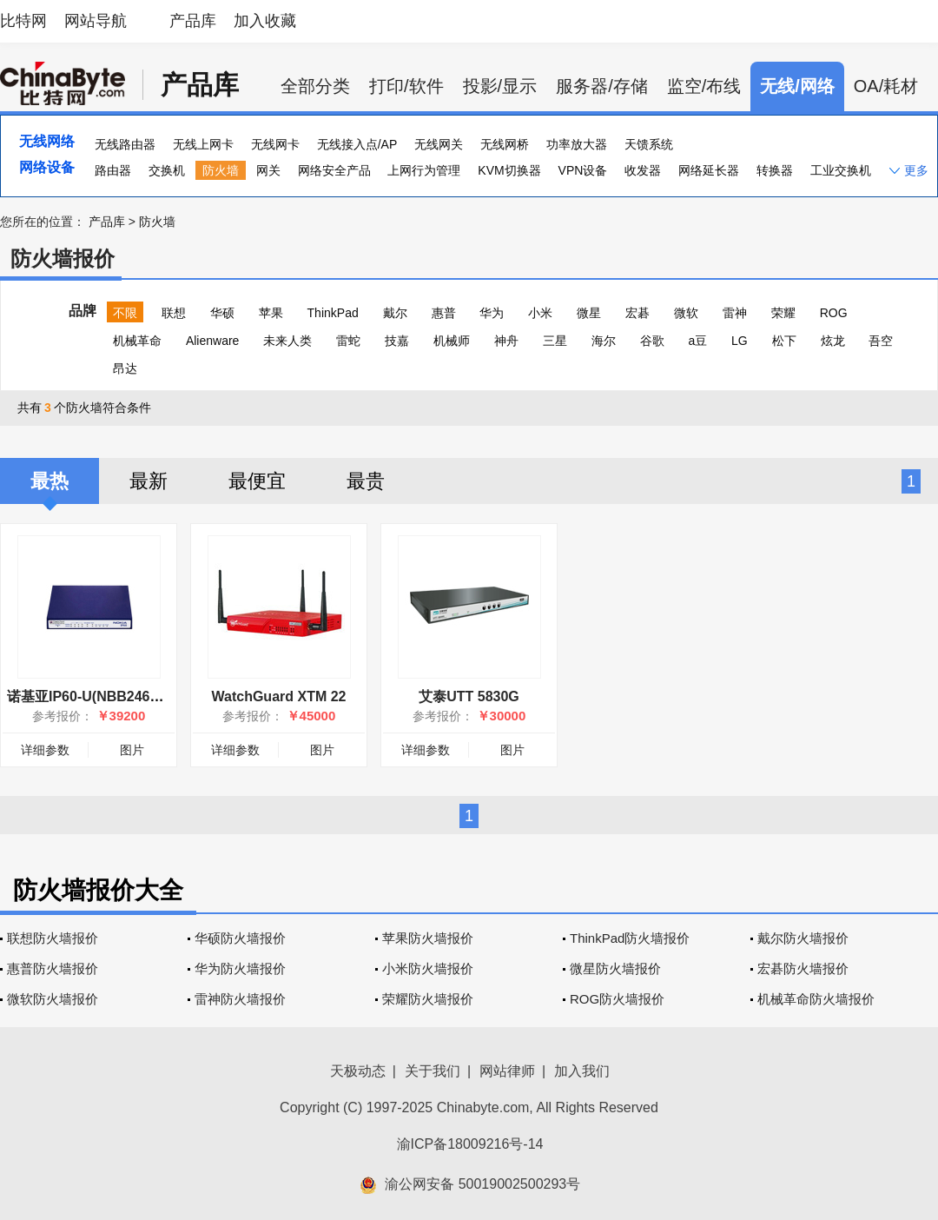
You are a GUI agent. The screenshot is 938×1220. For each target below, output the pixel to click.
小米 (540, 313)
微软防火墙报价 (52, 998)
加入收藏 (265, 21)
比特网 (23, 21)
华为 (491, 313)
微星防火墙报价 (615, 968)
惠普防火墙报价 (52, 968)
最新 (148, 481)
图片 (132, 750)
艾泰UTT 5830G (469, 696)
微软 (686, 313)
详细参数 (45, 750)
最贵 (366, 481)
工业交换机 (840, 170)
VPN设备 (583, 170)
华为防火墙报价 (240, 968)
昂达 (125, 368)
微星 (589, 313)
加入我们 (582, 1071)
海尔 (603, 341)
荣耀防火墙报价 (427, 998)
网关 (268, 170)
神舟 (506, 341)
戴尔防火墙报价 (803, 938)
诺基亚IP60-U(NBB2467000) (96, 696)
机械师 (451, 341)
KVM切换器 (509, 170)
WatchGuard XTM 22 (279, 696)
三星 (555, 341)
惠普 (444, 313)
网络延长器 (708, 170)
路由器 (113, 170)
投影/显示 (500, 86)
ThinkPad (333, 313)
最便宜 (257, 481)
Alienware (212, 341)
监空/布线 (704, 86)
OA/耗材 (886, 86)
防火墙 (220, 170)
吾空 (881, 341)
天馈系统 (648, 144)
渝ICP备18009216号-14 (470, 1144)
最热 (49, 481)
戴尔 (395, 313)
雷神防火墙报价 (240, 998)
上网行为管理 (423, 170)
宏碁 (637, 313)
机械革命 (137, 341)
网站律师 (507, 1071)
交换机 (167, 170)
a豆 (697, 341)
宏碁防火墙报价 (803, 968)
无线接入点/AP (357, 144)
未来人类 (287, 341)
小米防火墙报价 (427, 968)
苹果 (271, 313)
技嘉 (397, 341)
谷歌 (652, 341)
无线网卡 (275, 144)
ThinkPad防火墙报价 (630, 938)
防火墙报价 (62, 258)
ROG (834, 313)
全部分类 (315, 86)
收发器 (642, 170)
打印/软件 (406, 86)
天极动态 (358, 1071)
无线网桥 (504, 144)
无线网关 (438, 144)
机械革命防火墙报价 (816, 998)
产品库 (192, 21)
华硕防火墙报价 (240, 938)
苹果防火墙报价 (427, 938)
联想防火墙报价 (52, 938)
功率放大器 (576, 144)
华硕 (222, 313)
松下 (784, 341)
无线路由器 (125, 144)
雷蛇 (348, 341)
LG (739, 341)
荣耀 (783, 313)
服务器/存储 (602, 86)
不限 (125, 313)
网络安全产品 (334, 170)
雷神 (735, 313)
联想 (174, 313)
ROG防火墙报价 (617, 998)
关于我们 (432, 1071)
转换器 (774, 170)
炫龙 (833, 341)
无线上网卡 (203, 144)
